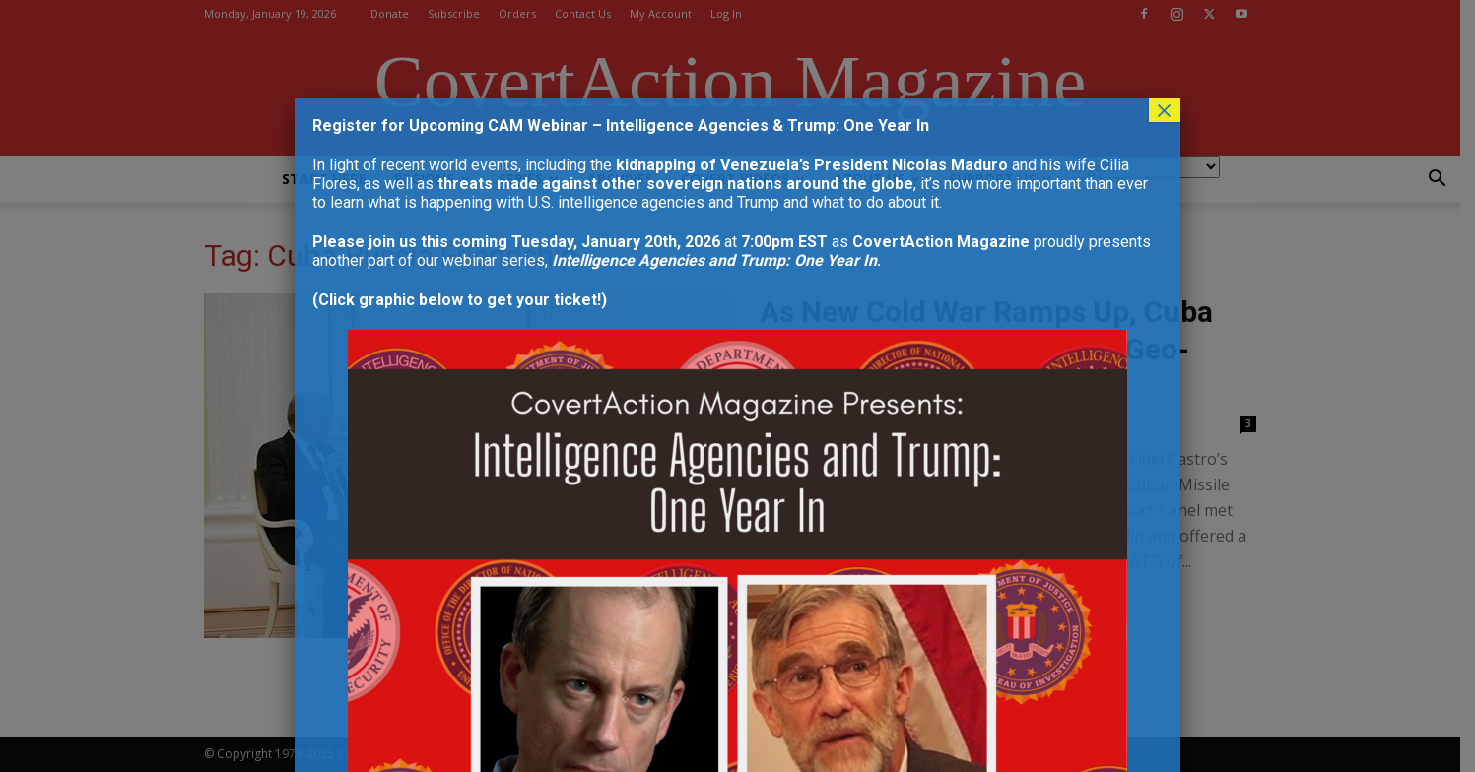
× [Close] (1164, 110)
